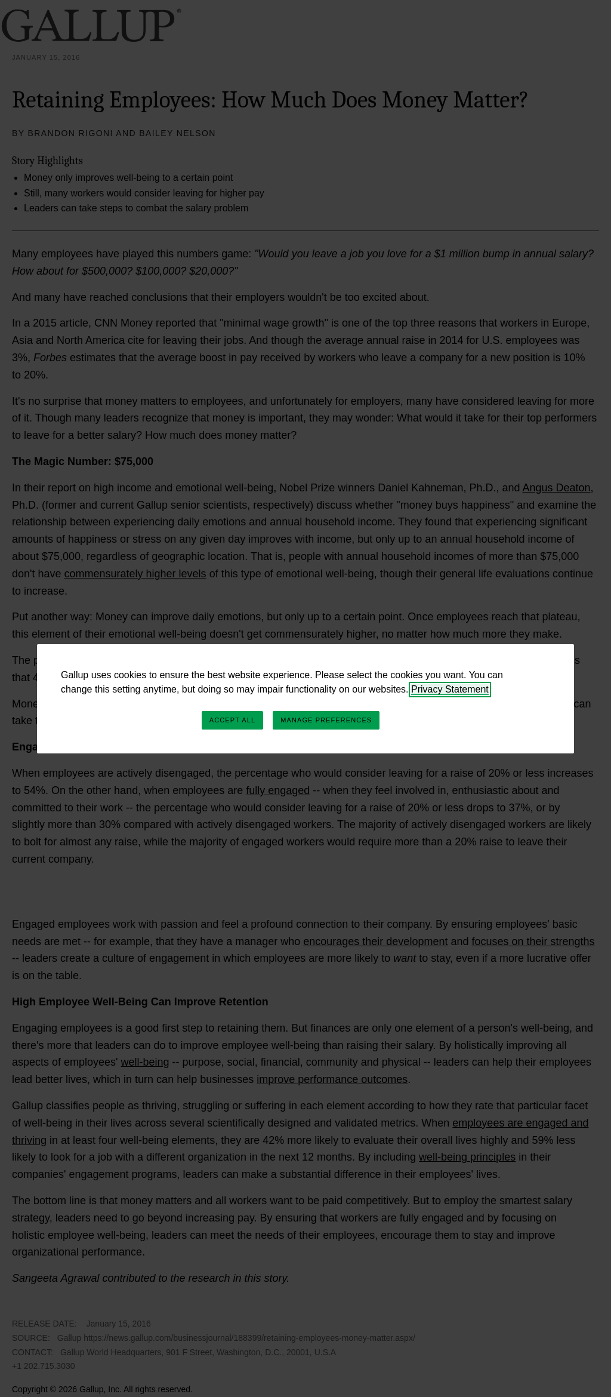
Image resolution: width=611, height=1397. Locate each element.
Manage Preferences (326, 720)
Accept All (232, 720)
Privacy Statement (450, 689)
